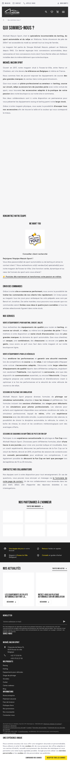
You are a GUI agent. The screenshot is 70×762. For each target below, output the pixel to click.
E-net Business (23, 731)
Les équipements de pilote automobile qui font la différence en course (16, 596)
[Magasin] (6, 3)
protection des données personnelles (41, 628)
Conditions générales (10, 726)
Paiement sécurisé (9, 699)
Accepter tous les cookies (56, 758)
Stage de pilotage (9, 675)
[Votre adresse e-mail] (35, 621)
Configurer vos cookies (34, 758)
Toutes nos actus (58, 568)
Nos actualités (12, 568)
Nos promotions (8, 709)
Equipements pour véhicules (13, 672)
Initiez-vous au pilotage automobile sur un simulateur (51, 596)
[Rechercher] (46, 12)
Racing (5, 665)
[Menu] (63, 12)
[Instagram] (15, 639)
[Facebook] (5, 639)
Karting (5, 669)
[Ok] (64, 621)
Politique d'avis (8, 705)
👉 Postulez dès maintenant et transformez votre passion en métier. (32, 276)
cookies (28, 746)
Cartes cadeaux (8, 685)
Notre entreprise (9, 695)
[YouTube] (10, 639)
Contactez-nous (9, 715)
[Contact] (16, 3)
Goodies (6, 679)
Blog (4, 689)
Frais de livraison (8, 702)
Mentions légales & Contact (52, 724)
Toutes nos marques (34, 506)
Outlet (5, 682)
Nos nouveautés (8, 712)
